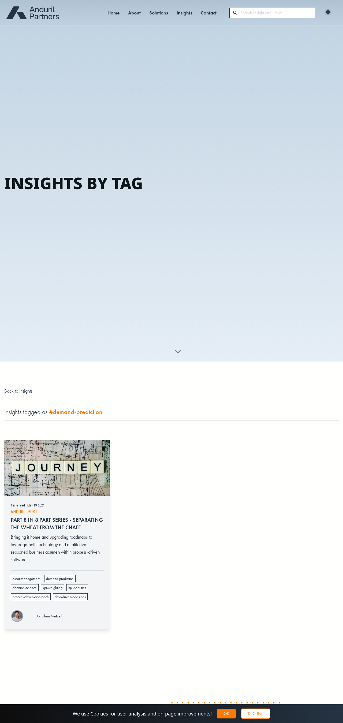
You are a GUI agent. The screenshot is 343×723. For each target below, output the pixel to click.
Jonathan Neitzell (49, 619)
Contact (209, 13)
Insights (184, 13)
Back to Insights (18, 391)
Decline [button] (255, 713)
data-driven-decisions (70, 600)
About (134, 13)
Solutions (158, 13)
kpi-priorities (77, 591)
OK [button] (226, 713)
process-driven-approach (31, 600)
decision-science (25, 591)
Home (113, 13)
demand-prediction (60, 582)
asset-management (26, 582)
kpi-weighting (52, 591)
